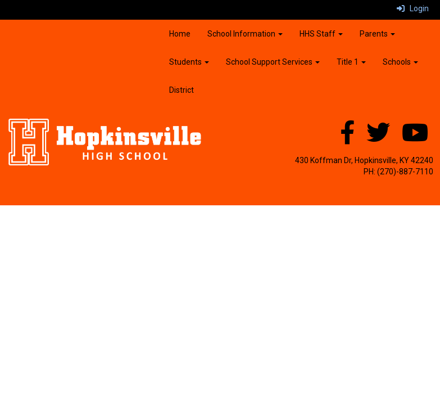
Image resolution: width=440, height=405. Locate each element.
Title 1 (351, 61)
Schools (400, 61)
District (181, 90)
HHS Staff (321, 33)
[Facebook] (347, 138)
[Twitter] (378, 138)
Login (413, 8)
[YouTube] (415, 138)
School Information (245, 33)
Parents (377, 33)
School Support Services (273, 61)
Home (179, 33)
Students (189, 61)
